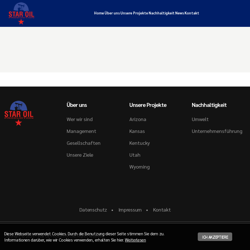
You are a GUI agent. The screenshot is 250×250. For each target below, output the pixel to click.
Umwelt (200, 119)
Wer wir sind (80, 119)
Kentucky (139, 142)
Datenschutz (93, 209)
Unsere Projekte (134, 12)
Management (81, 131)
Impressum (130, 209)
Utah (134, 154)
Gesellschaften (84, 142)
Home (99, 12)
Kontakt (191, 12)
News (179, 12)
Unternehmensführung (217, 131)
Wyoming (139, 166)
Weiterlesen (135, 239)
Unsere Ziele (80, 154)
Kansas (137, 131)
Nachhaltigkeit (162, 12)
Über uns (112, 12)
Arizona (137, 119)
